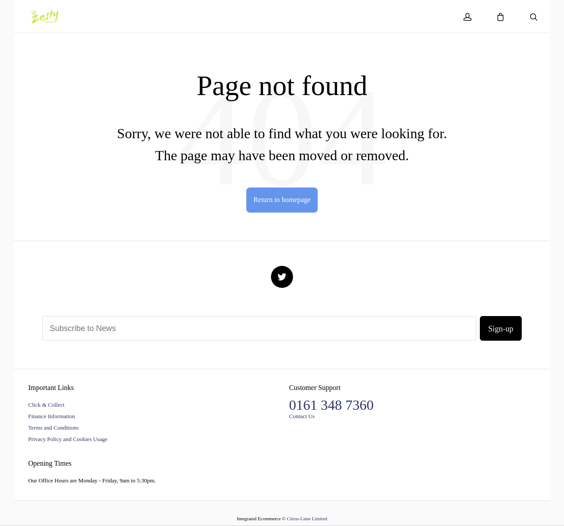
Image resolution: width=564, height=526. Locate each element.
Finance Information (51, 416)
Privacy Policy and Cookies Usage (68, 439)
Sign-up (500, 328)
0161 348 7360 (331, 405)
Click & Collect (46, 404)
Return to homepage (282, 199)
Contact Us (302, 416)
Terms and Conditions (53, 427)
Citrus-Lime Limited (307, 518)
